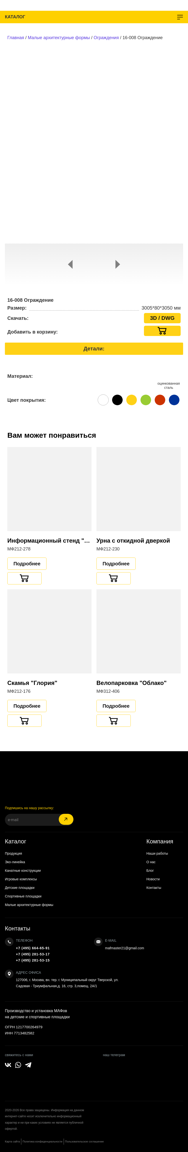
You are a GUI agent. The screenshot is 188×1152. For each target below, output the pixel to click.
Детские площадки (20, 888)
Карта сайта (12, 1141)
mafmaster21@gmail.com (124, 948)
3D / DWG (162, 318)
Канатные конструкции (23, 870)
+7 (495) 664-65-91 (33, 948)
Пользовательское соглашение (84, 1141)
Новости (153, 879)
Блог (150, 870)
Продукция (13, 853)
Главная (15, 37)
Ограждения (106, 37)
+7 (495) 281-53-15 (33, 960)
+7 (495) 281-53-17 (33, 954)
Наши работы (157, 853)
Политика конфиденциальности (42, 1141)
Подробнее (26, 563)
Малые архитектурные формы (59, 37)
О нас (150, 862)
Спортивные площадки (23, 896)
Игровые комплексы (21, 879)
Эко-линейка (15, 862)
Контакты (153, 888)
